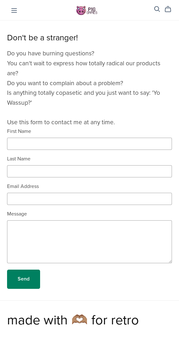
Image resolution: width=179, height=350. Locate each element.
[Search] (157, 9)
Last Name (18, 159)
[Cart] (170, 9)
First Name (19, 131)
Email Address (23, 186)
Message (17, 214)
